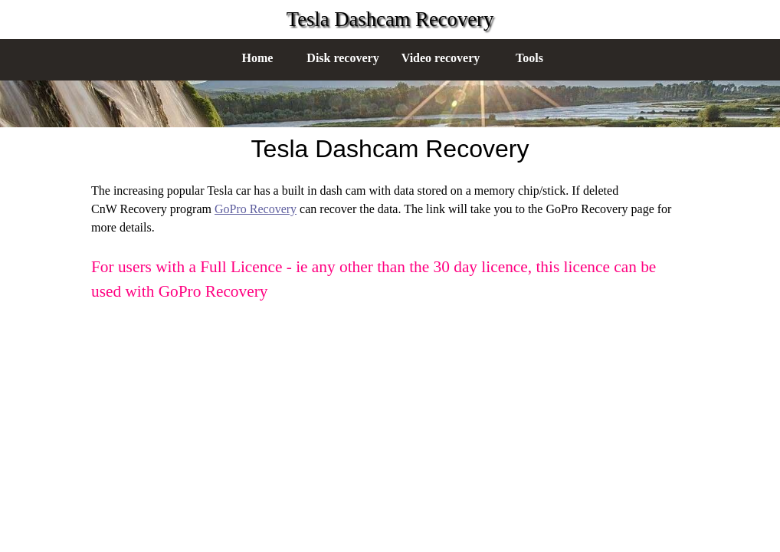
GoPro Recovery (256, 208)
